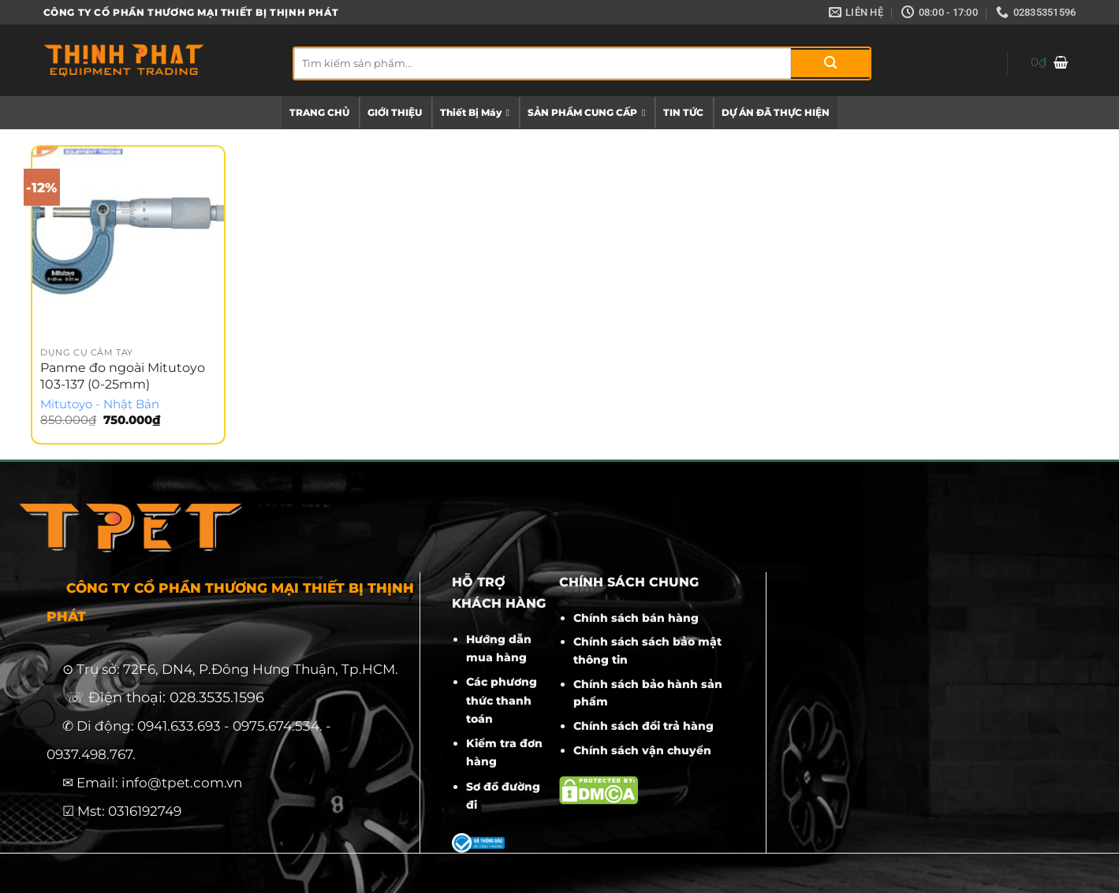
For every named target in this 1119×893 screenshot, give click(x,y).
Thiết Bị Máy (474, 112)
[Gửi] (830, 63)
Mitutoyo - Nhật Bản (99, 404)
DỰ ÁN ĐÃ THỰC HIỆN (776, 112)
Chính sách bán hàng (636, 618)
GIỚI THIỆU (394, 112)
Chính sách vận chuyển (642, 750)
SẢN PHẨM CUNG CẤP (586, 112)
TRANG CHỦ (319, 112)
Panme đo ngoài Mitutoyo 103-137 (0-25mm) (122, 376)
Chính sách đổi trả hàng (643, 726)
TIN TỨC (683, 112)
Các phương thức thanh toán (501, 700)
